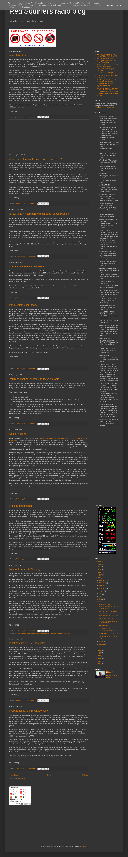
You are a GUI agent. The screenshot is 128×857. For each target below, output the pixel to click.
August (101, 591)
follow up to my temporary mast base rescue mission (39, 213)
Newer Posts (14, 775)
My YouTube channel (103, 86)
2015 (99, 653)
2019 (99, 572)
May (100, 599)
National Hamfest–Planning (24, 569)
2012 (99, 661)
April (100, 602)
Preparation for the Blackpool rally (28, 710)
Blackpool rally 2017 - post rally (27, 643)
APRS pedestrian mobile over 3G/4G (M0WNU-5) (106, 61)
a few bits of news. (19, 55)
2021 (99, 567)
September (102, 588)
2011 (99, 664)
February (102, 644)
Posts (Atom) (22, 778)
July (100, 594)
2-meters (23, 633)
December (102, 580)
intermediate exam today (23, 305)
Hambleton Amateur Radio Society (107, 75)
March (101, 641)
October (102, 585)
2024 (99, 561)
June (101, 596)
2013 (99, 658)
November (102, 583)
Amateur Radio (34, 633)
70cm (28, 633)
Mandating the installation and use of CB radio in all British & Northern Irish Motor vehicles (107, 81)
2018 (99, 575)
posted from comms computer (58, 633)
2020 (99, 569)
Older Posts (84, 775)
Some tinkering (17, 433)
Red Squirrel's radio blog (47, 11)
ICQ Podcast (101, 77)
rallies (68, 633)
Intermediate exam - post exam (27, 266)
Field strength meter (20, 505)
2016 (99, 650)
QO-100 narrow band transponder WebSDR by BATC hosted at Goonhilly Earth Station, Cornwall (107, 89)
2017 (99, 578)
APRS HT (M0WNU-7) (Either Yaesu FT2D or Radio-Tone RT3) (107, 55)
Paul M (110, 672)
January (102, 647)
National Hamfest (44, 633)
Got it (119, 5)
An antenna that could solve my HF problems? (35, 159)
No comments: (31, 117)
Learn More (110, 5)
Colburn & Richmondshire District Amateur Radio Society (107, 65)
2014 (99, 656)
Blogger (84, 846)
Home (49, 775)
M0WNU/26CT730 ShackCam (104, 108)
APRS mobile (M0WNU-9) (105, 58)
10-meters (17, 633)
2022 (99, 564)
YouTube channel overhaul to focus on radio (34, 378)
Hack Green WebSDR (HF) (105, 73)
